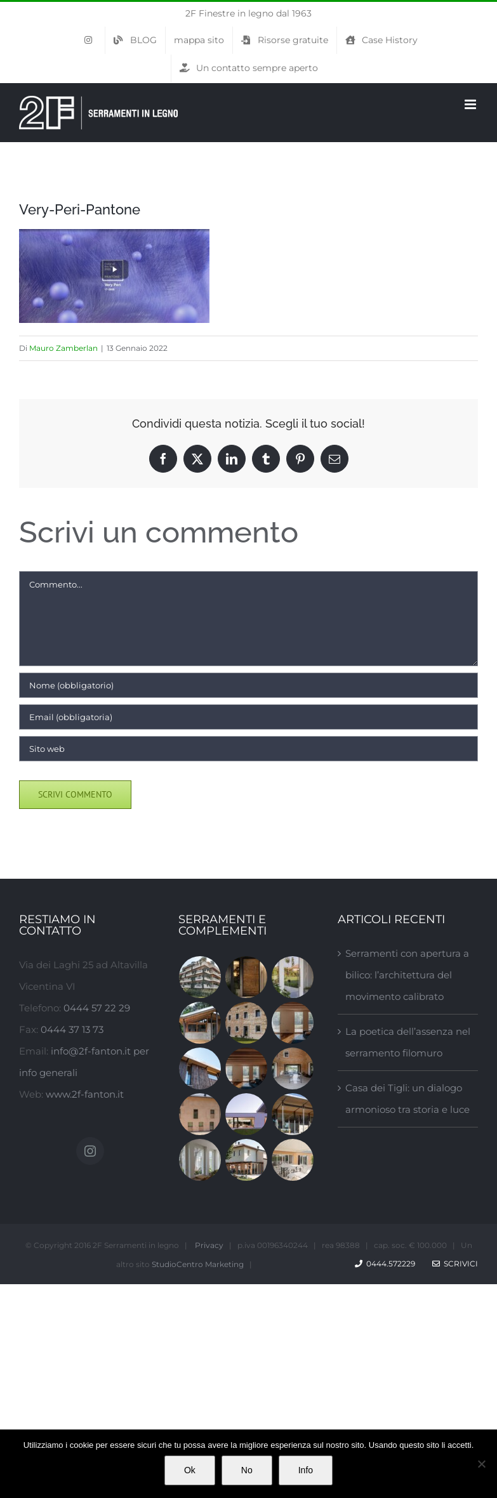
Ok (189, 1470)
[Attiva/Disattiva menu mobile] (471, 104)
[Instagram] (90, 1151)
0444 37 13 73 (72, 1029)
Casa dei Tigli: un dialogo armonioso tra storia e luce (407, 1098)
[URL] (248, 748)
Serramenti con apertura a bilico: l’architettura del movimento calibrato (407, 974)
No (247, 1470)
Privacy (209, 1245)
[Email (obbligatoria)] (248, 717)
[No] (481, 1463)
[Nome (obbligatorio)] (248, 685)
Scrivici (455, 1263)
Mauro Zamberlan (63, 348)
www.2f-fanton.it (85, 1094)
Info (305, 1470)
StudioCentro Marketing (198, 1264)
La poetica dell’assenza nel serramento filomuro (407, 1042)
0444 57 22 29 (96, 1008)
